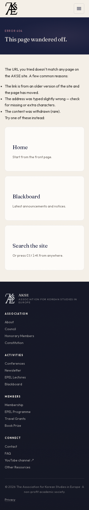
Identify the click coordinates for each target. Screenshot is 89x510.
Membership (14, 405)
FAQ (8, 453)
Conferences (15, 363)
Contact (11, 446)
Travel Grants (15, 419)
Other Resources (17, 467)
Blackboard (13, 384)
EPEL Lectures (15, 377)
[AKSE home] (44, 298)
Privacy (10, 499)
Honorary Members (19, 336)
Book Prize (13, 425)
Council (10, 329)
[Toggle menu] (79, 8)
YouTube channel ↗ (19, 460)
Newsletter (13, 370)
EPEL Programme (18, 412)
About (9, 322)
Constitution (14, 343)
